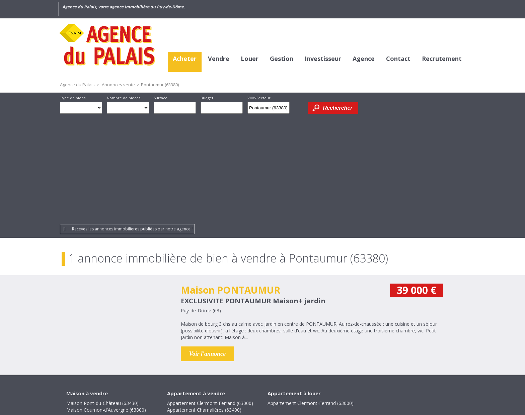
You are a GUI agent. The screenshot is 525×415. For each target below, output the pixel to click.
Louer (249, 59)
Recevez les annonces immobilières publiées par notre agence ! (132, 123)
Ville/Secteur (259, 97)
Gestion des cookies (358, 369)
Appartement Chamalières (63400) (204, 304)
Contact (398, 59)
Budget (207, 97)
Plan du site (278, 369)
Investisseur (323, 59)
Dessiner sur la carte (299, 108)
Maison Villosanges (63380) (96, 330)
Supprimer (285, 109)
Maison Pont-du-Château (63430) (102, 297)
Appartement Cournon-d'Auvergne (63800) (213, 310)
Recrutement (442, 59)
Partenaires (313, 369)
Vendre (218, 59)
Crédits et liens (157, 369)
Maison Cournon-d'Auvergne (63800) (106, 304)
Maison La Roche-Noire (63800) (101, 310)
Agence (364, 59)
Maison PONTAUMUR (230, 184)
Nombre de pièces (123, 97)
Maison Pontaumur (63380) (96, 317)
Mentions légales (236, 369)
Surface (160, 97)
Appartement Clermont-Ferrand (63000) (210, 297)
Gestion (281, 59)
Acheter (185, 59)
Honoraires (195, 369)
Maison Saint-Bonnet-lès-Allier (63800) (108, 324)
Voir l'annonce (207, 247)
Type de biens (72, 97)
